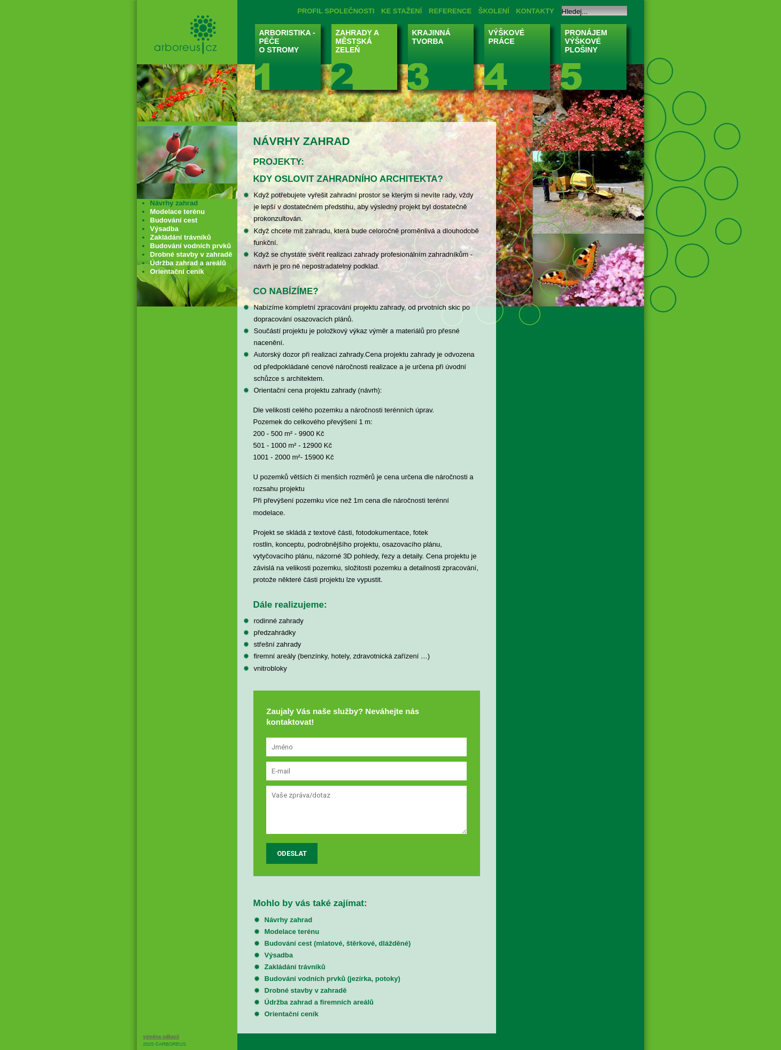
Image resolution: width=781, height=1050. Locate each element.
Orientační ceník (292, 1014)
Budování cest (174, 220)
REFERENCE (450, 11)
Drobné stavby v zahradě (306, 990)
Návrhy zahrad (289, 920)
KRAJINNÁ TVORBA (444, 60)
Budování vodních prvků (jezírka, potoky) (332, 979)
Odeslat (292, 853)
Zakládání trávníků (295, 967)
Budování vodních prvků (190, 246)
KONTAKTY (535, 11)
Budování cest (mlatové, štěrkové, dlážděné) (338, 943)
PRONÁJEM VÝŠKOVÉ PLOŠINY (597, 60)
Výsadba (279, 955)
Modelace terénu (292, 932)
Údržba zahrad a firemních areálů (319, 1002)
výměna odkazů (161, 1036)
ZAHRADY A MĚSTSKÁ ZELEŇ (367, 60)
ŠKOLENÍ (493, 11)
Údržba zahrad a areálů (188, 263)
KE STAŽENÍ (401, 11)
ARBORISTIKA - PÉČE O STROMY (291, 60)
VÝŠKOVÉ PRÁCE (520, 60)
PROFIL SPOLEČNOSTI (335, 11)
